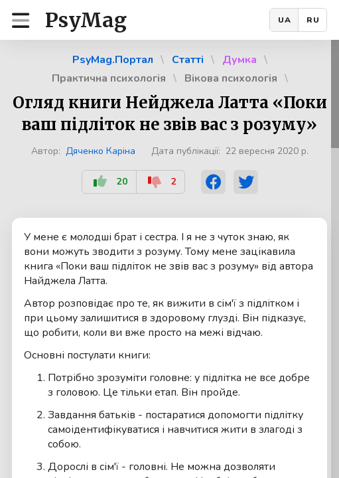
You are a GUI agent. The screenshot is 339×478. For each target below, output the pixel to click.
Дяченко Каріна (100, 151)
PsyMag (86, 20)
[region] (169, 259)
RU (313, 20)
